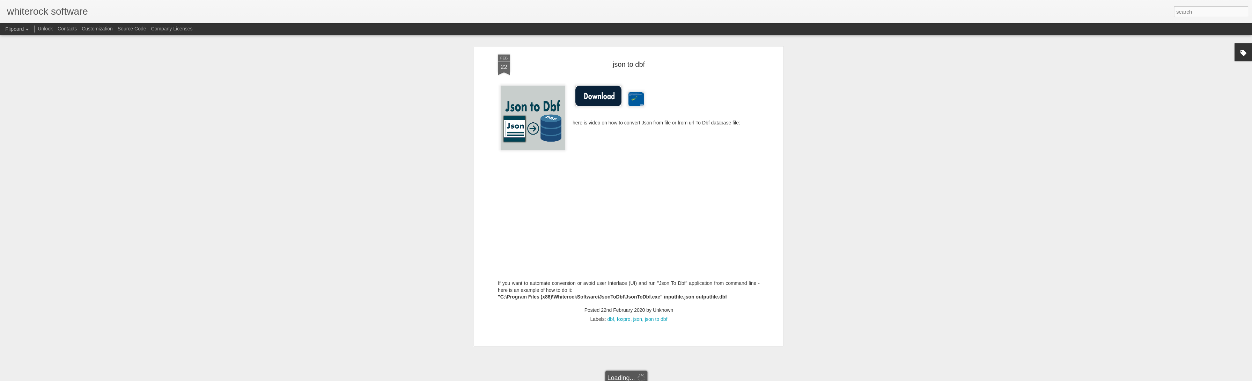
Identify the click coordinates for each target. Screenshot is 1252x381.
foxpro (624, 198)
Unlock (45, 28)
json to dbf (656, 198)
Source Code (132, 28)
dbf (610, 198)
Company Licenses (171, 28)
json (637, 198)
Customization (97, 28)
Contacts (67, 28)
